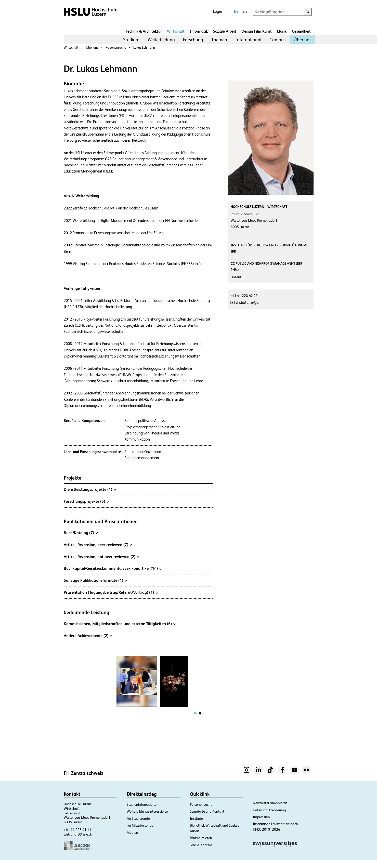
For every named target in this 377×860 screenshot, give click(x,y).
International (248, 39)
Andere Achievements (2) (88, 635)
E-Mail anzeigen (248, 302)
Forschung (193, 39)
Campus (277, 39)
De (236, 11)
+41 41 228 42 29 (244, 296)
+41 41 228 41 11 (77, 830)
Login (217, 11)
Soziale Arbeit (224, 31)
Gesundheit (301, 31)
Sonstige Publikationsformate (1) (95, 580)
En (245, 11)
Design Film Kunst (257, 31)
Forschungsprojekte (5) (86, 501)
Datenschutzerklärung (269, 810)
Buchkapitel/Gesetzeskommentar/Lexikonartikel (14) (112, 568)
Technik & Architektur (144, 31)
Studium (131, 39)
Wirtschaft (176, 31)
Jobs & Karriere (201, 845)
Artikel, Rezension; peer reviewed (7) (98, 544)
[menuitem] (131, 39)
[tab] (195, 713)
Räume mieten (201, 838)
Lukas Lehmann (144, 47)
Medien (132, 832)
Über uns (302, 39)
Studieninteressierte (142, 804)
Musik (282, 31)
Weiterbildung (161, 39)
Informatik (199, 31)
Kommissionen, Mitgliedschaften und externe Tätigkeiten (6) (119, 623)
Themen (219, 39)
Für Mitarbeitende (140, 825)
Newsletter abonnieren (270, 803)
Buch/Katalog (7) (81, 532)
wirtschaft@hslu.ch (78, 834)
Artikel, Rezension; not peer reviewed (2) (101, 556)
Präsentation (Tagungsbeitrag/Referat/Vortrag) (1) (111, 592)
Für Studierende (138, 818)
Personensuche (116, 47)
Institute (196, 818)
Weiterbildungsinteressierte (147, 811)
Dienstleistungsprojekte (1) (90, 489)
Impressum (261, 817)
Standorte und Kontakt (207, 811)
